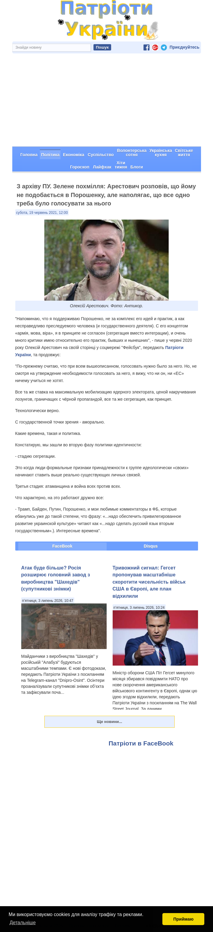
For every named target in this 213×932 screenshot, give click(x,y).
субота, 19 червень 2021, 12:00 (42, 213)
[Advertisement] (106, 101)
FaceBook (62, 546)
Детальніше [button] (23, 922)
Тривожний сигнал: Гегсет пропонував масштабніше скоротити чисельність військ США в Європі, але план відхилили (149, 582)
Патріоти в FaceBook (141, 743)
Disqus (151, 546)
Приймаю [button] (183, 919)
